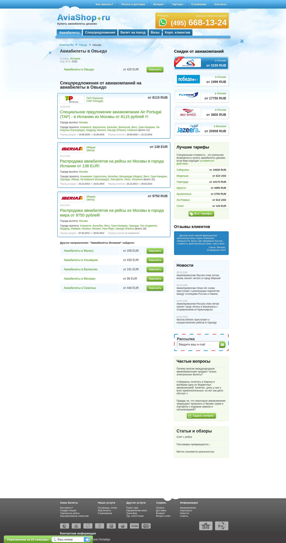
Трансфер (131, 513)
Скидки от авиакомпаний (199, 51)
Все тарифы (203, 213)
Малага (101, 130)
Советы (184, 516)
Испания (75, 58)
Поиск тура (132, 507)
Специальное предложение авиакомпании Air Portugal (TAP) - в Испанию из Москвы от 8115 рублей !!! (110, 114)
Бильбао (112, 127)
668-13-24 (199, 22)
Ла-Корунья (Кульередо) (94, 179)
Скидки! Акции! (68, 510)
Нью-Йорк (108, 228)
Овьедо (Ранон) (116, 130)
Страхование (105, 513)
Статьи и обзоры (194, 431)
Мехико (96, 228)
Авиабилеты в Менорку (79, 278)
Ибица (75, 179)
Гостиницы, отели (107, 507)
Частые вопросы (193, 361)
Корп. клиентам (177, 32)
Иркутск (181, 187)
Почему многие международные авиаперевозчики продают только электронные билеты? (196, 371)
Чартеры (177, 4)
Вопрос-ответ (163, 516)
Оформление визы (136, 510)
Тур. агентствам (135, 516)
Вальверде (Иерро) (130, 176)
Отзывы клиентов (192, 226)
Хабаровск (183, 169)
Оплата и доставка (133, 4)
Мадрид (91, 130)
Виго (134, 127)
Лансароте (116, 179)
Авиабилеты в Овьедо (79, 69)
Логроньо (137, 179)
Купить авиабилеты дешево (77, 23)
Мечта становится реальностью (195, 451)
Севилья (132, 130)
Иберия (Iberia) (90, 149)
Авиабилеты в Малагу (79, 250)
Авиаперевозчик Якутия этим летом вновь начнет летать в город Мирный (198, 277)
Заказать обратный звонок (211, 15)
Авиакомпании (188, 507)
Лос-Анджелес (148, 225)
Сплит (180, 205)
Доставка (161, 510)
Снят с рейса (184, 436)
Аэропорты (186, 510)
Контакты (220, 4)
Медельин (183, 175)
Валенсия (124, 127)
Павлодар (182, 181)
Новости (185, 265)
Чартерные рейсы (70, 513)
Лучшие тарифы (193, 147)
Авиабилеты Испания (105, 242)
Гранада (65, 179)
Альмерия (86, 176)
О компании (198, 4)
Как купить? (66, 507)
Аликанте (85, 127)
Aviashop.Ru (66, 44)
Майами (75, 228)
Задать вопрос (203, 415)
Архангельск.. (185, 193)
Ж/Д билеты (104, 510)
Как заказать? (104, 4)
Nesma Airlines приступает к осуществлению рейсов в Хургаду (197, 321)
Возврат (158, 4)
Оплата (160, 507)
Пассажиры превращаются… (194, 444)
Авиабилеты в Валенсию (81, 269)
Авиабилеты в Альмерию (81, 260)
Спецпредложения (100, 32)
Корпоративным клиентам (74, 516)
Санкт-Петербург (101, 539)
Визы (155, 32)
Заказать (155, 69)
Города (83, 44)
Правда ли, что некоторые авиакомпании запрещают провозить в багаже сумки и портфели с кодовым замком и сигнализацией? (201, 405)
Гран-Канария (146, 127)
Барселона (99, 127)
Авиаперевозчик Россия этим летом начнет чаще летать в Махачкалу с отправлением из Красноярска (198, 306)
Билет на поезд (133, 32)
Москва (83, 122)
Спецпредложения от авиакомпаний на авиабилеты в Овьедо (100, 85)
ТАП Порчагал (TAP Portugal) (94, 100)
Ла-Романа (183, 199)
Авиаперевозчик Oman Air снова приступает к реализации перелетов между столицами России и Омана (198, 291)
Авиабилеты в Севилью (80, 287)
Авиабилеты (69, 32)
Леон (127, 179)
